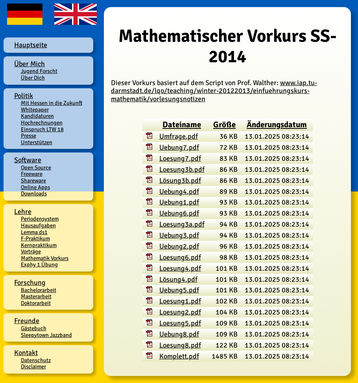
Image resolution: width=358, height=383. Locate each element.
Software (27, 160)
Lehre (22, 211)
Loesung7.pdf (180, 158)
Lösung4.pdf (178, 279)
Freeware (31, 173)
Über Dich (33, 77)
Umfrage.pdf (178, 136)
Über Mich (29, 63)
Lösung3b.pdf (180, 180)
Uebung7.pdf (179, 147)
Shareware (33, 180)
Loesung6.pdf (180, 257)
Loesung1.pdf (180, 301)
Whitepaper (35, 109)
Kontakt (26, 352)
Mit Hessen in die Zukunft (51, 102)
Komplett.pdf (179, 356)
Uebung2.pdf (179, 246)
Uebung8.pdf (179, 334)
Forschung (30, 282)
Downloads (34, 193)
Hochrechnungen (42, 122)
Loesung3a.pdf (182, 224)
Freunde (26, 320)
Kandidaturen (37, 115)
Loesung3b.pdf (182, 169)
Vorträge (31, 251)
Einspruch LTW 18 (42, 129)
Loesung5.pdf (180, 323)
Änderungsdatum (277, 125)
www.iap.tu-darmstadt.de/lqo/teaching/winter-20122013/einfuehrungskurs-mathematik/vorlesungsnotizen (214, 90)
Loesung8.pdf (180, 345)
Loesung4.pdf (180, 268)
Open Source (36, 167)
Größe (224, 125)
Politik (23, 95)
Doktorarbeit (36, 303)
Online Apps (35, 187)
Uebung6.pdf (179, 213)
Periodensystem (40, 218)
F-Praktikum (35, 238)
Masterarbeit (36, 296)
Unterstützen (36, 142)
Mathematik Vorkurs (44, 258)
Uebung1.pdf (179, 202)
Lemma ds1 (34, 232)
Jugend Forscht (39, 70)
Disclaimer (33, 366)
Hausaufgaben (38, 225)
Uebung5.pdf (179, 290)
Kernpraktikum (39, 245)
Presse (28, 135)
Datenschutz (36, 360)
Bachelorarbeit (38, 290)
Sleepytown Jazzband (46, 334)
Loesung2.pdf (180, 312)
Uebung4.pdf (179, 191)
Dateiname (181, 125)
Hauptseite (30, 45)
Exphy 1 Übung (39, 264)
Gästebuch (33, 328)
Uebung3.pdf (179, 235)
